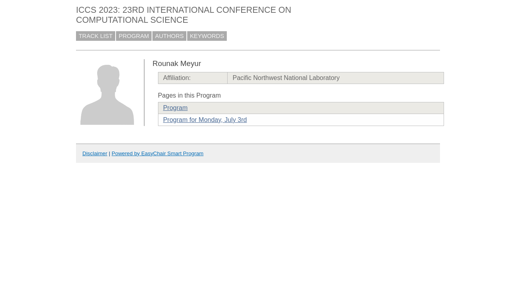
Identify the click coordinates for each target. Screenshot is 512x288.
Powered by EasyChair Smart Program (158, 153)
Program (175, 107)
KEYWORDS (207, 36)
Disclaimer (94, 153)
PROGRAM (134, 36)
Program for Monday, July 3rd (205, 119)
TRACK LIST (96, 36)
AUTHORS (169, 36)
